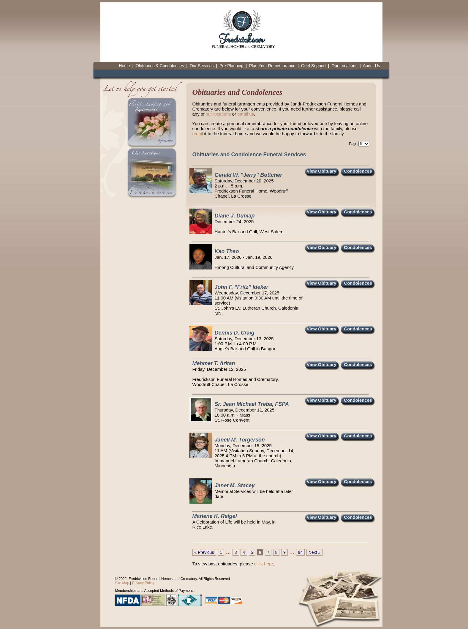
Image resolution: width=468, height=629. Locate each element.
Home (124, 65)
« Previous (204, 552)
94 (300, 552)
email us (245, 113)
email (197, 133)
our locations (218, 113)
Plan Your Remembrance (272, 65)
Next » (314, 552)
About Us (371, 65)
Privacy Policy (143, 583)
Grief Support (313, 65)
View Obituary (321, 171)
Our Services (202, 65)
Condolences (358, 171)
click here (263, 563)
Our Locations (344, 65)
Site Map (122, 583)
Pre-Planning (231, 65)
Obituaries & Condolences (160, 65)
